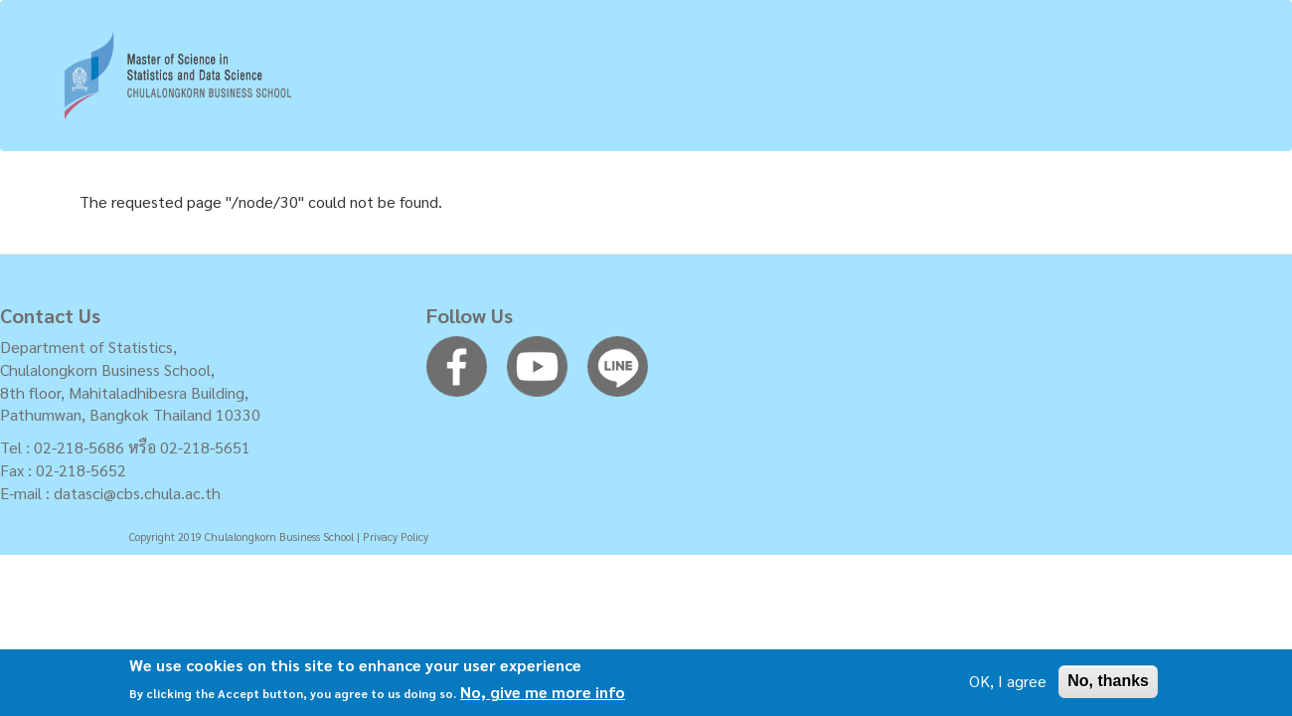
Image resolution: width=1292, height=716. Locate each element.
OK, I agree (1008, 684)
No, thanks (1108, 684)
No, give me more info (542, 695)
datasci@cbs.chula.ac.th (137, 492)
